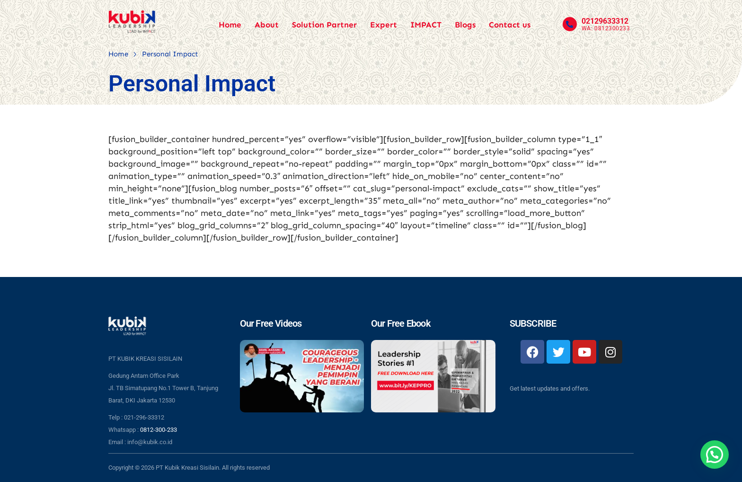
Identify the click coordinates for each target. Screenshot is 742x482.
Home (230, 24)
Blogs (465, 24)
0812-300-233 (158, 429)
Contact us (509, 24)
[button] (714, 454)
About (267, 24)
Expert (383, 24)
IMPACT (426, 24)
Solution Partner (324, 24)
